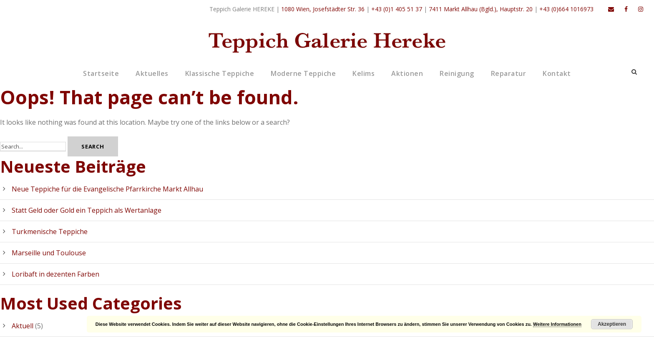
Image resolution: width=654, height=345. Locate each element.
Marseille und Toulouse (49, 252)
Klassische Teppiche (219, 73)
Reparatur (508, 73)
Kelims (363, 73)
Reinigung (457, 73)
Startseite (101, 73)
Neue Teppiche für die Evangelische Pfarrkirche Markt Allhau (107, 189)
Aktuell (22, 325)
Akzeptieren (612, 324)
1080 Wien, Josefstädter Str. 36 (323, 9)
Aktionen (407, 73)
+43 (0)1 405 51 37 (396, 9)
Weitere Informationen (557, 324)
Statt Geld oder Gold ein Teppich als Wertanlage (86, 210)
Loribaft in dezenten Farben (55, 274)
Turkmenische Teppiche (50, 231)
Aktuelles (152, 73)
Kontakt (557, 73)
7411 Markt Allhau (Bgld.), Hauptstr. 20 (481, 9)
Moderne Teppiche (303, 73)
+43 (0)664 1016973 (566, 9)
